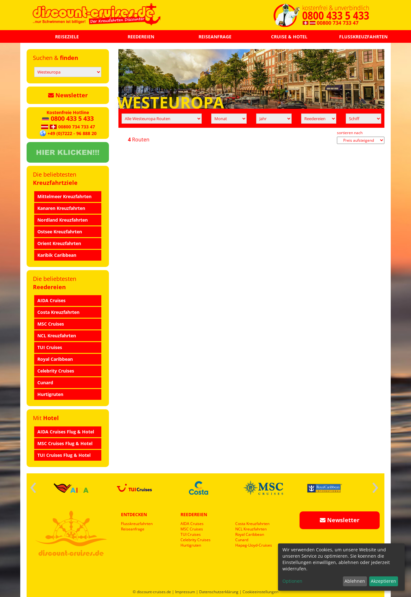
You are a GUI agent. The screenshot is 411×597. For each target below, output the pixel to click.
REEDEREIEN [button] (141, 37)
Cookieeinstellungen (260, 591)
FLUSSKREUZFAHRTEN (363, 37)
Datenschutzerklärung (218, 591)
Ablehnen (355, 581)
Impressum (185, 591)
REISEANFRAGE (215, 37)
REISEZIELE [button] (67, 37)
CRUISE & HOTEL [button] (289, 37)
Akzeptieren (383, 581)
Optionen (292, 581)
